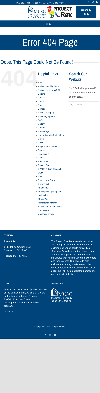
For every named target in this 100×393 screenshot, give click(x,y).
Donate (41, 109)
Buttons (41, 94)
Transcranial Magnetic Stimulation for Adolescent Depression (50, 206)
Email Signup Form (47, 116)
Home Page (43, 131)
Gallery (41, 124)
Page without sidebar (48, 146)
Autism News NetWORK (49, 90)
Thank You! (43, 199)
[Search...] (84, 104)
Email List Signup (46, 113)
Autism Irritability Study (48, 86)
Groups (41, 128)
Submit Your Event (46, 180)
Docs (40, 105)
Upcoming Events (46, 214)
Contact (41, 101)
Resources (43, 161)
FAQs (40, 120)
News (40, 143)
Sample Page (44, 165)
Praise (41, 158)
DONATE (9, 311)
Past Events (43, 154)
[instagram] (93, 2)
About (40, 82)
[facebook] (88, 2)
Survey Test (43, 184)
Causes (41, 98)
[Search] (72, 104)
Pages (41, 150)
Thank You (43, 188)
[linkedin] (97, 2)
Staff (40, 176)
